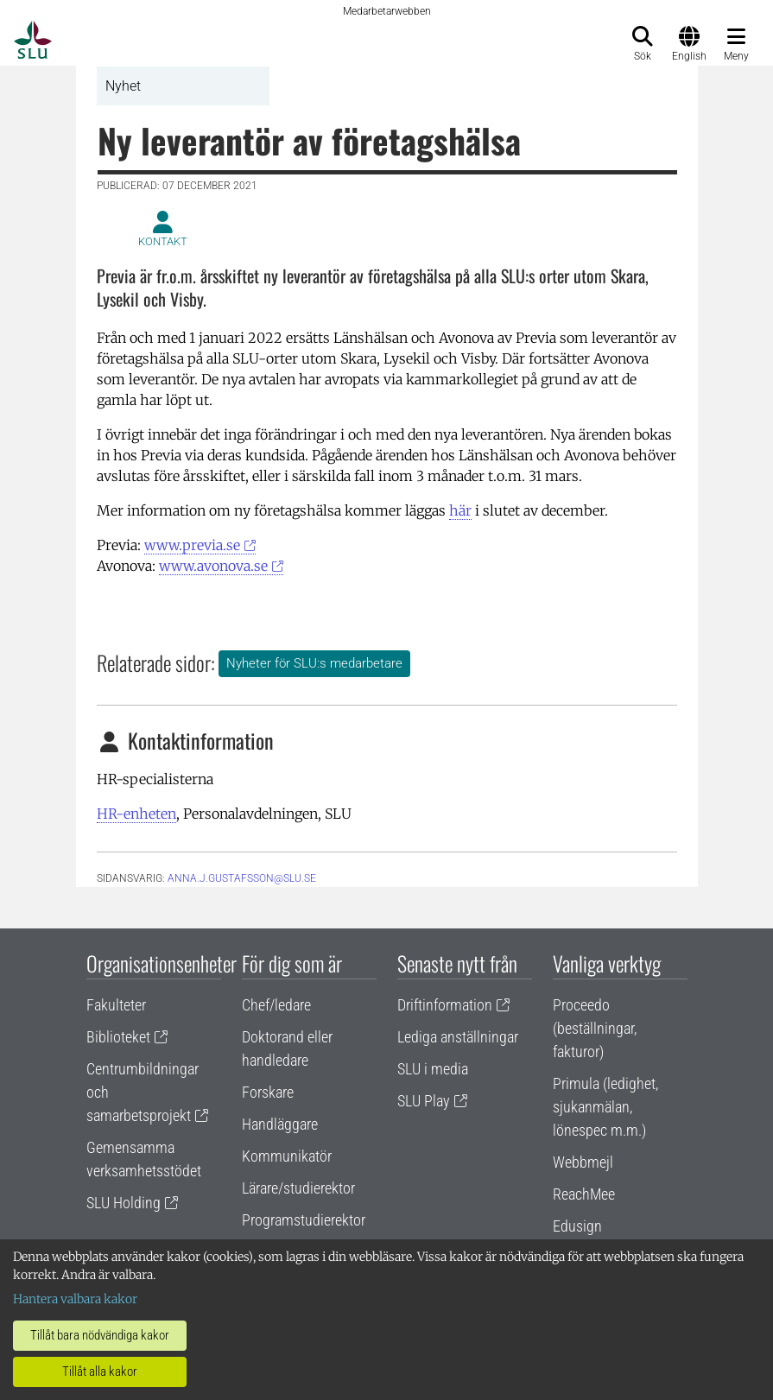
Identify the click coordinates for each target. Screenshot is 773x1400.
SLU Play (423, 1101)
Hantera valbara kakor (75, 1299)
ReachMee (584, 1194)
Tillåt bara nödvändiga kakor (99, 1335)
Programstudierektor (303, 1220)
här (460, 510)
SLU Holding (123, 1203)
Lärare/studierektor (298, 1188)
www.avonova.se (213, 565)
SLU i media (432, 1069)
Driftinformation (444, 1005)
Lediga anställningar (457, 1037)
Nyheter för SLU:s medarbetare (314, 663)
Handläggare (280, 1124)
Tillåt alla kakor (99, 1371)
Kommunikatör (287, 1156)
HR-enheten (136, 813)
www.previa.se (192, 545)
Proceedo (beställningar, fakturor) (595, 1028)
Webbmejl (583, 1162)
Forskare (268, 1092)
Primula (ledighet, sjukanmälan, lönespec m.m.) (605, 1106)
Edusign (577, 1226)
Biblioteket (118, 1037)
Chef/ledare (276, 1005)
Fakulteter (116, 1005)
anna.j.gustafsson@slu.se (242, 878)
